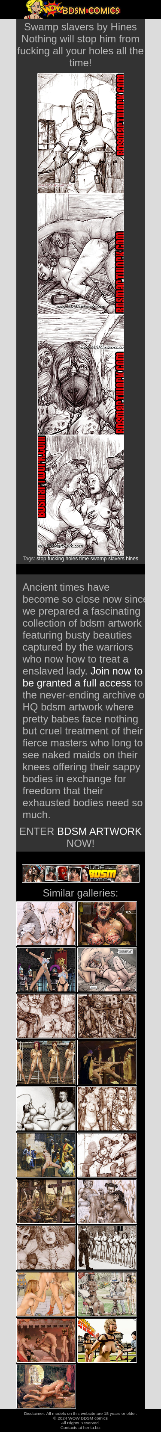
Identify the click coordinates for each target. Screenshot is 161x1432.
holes (71, 559)
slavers (116, 559)
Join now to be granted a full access (83, 677)
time (84, 559)
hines (132, 559)
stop (41, 559)
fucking (56, 559)
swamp (99, 559)
